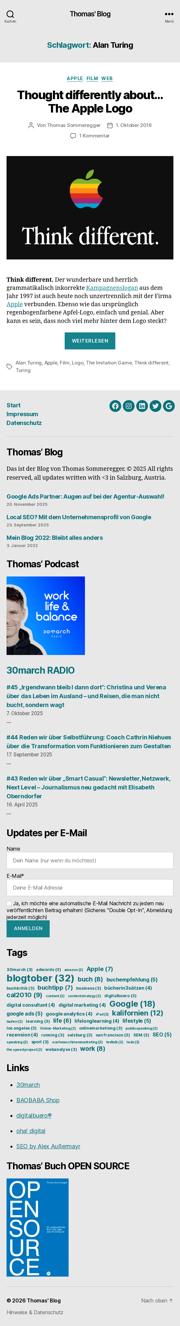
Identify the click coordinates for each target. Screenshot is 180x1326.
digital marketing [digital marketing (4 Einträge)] (82, 1005)
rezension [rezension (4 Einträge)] (22, 1035)
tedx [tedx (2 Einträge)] (132, 1042)
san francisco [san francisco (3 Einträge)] (113, 1035)
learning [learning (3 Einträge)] (38, 1021)
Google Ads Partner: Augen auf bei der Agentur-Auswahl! (85, 496)
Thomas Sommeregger (74, 125)
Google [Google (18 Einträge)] (132, 1004)
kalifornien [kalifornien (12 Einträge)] (137, 1013)
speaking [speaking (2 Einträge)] (17, 1042)
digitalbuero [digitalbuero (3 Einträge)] (120, 995)
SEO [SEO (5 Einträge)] (162, 1034)
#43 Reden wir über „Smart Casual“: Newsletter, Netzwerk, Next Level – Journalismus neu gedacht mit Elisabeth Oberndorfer (88, 787)
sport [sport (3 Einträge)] (40, 1041)
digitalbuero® (34, 1115)
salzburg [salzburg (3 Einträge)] (79, 1035)
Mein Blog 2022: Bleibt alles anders (55, 537)
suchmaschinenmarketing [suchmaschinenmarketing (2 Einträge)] (77, 1042)
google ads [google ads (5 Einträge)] (24, 1013)
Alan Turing (29, 363)
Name (90, 857)
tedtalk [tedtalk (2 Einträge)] (114, 1042)
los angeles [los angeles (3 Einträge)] (22, 1028)
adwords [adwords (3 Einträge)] (48, 969)
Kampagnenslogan (112, 288)
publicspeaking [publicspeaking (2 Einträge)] (141, 1028)
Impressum (22, 414)
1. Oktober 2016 (134, 125)
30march (28, 1084)
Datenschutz (24, 422)
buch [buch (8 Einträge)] (90, 979)
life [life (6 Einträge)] (62, 1020)
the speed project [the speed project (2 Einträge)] (24, 1050)
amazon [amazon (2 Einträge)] (73, 970)
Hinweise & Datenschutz (35, 1312)
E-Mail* (90, 884)
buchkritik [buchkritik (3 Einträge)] (20, 988)
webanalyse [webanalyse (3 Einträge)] (61, 1049)
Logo (77, 363)
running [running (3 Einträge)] (52, 1035)
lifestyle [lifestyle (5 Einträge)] (137, 1020)
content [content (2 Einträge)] (55, 996)
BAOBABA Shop (37, 1100)
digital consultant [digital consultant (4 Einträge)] (31, 1005)
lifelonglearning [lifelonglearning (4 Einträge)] (97, 1021)
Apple (75, 78)
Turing (23, 370)
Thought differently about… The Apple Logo (90, 101)
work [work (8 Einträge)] (93, 1048)
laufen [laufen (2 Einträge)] (15, 1021)
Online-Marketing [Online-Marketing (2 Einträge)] (58, 1028)
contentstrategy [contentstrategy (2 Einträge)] (84, 996)
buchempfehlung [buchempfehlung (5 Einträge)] (132, 979)
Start (14, 405)
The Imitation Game (109, 363)
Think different (151, 363)
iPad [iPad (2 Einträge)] (102, 1014)
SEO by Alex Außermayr (48, 1146)
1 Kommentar (94, 136)
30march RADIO (40, 670)
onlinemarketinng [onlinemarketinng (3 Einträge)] (101, 1028)
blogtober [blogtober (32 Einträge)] (40, 978)
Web (107, 78)
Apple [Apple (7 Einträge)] (100, 968)
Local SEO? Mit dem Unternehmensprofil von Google (79, 517)
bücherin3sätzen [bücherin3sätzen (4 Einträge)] (128, 988)
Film (92, 78)
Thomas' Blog (90, 13)
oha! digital (30, 1130)
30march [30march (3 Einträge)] (20, 969)
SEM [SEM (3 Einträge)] (141, 1035)
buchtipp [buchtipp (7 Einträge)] (55, 987)
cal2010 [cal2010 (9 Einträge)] (24, 995)
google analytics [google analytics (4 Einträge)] (69, 1014)
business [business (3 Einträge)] (88, 988)
